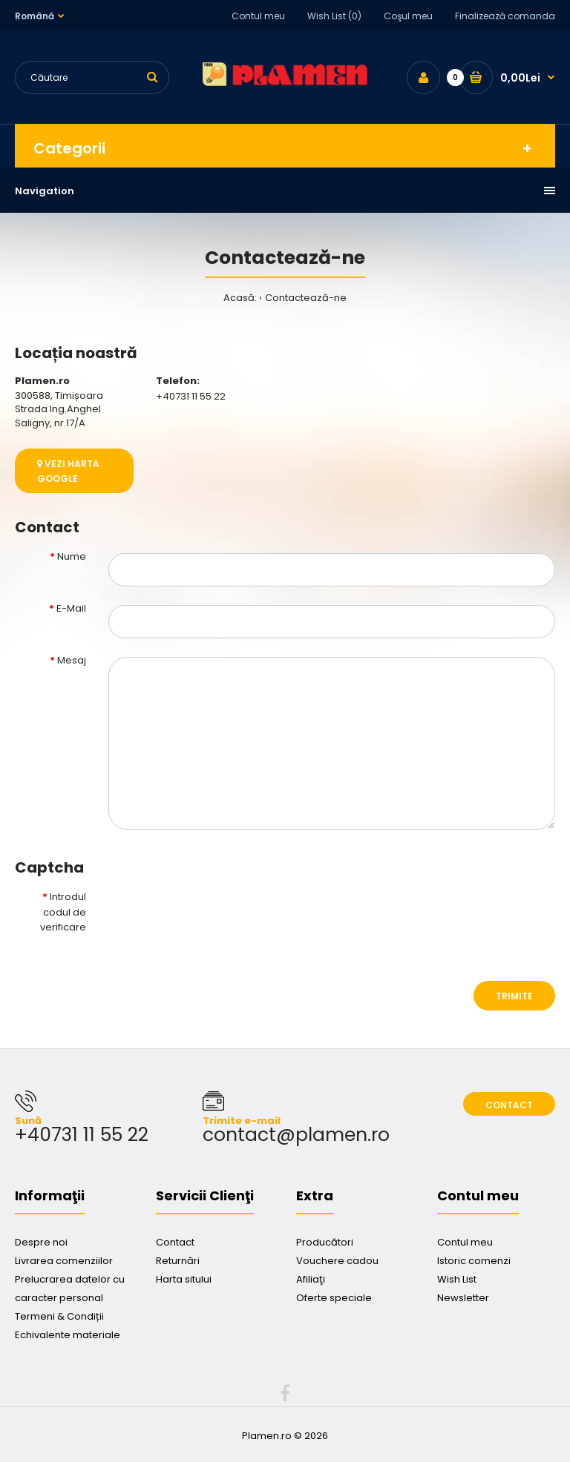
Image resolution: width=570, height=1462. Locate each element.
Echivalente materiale (67, 1335)
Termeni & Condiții (59, 1316)
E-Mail (71, 608)
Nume (71, 556)
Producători (324, 1242)
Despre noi (41, 1242)
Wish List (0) (334, 16)
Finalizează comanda (505, 16)
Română (34, 16)
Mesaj (71, 660)
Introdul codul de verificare (63, 912)
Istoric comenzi (474, 1261)
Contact (509, 1105)
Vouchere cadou (337, 1261)
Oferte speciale (334, 1298)
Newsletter (463, 1298)
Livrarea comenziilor (64, 1261)
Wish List (456, 1279)
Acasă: (240, 298)
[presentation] (221, 918)
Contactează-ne (306, 298)
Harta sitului (184, 1279)
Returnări (178, 1261)
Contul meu (258, 16)
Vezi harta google (68, 470)
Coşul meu (408, 16)
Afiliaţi (310, 1279)
